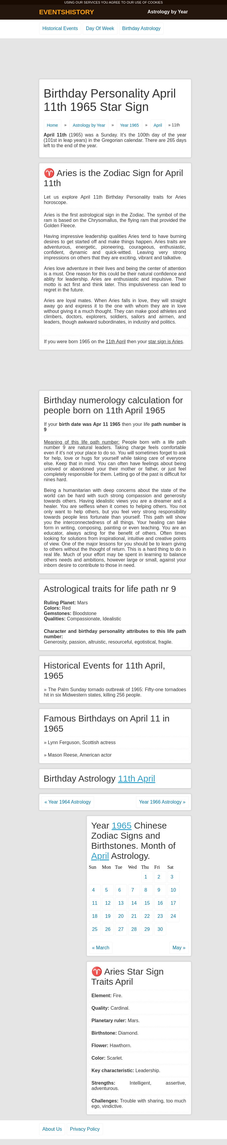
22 (147, 916)
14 (134, 903)
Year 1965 (129, 125)
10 (173, 890)
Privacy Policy (85, 1129)
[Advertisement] (113, 59)
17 (173, 903)
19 (108, 916)
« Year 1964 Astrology (68, 801)
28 (134, 929)
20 (121, 916)
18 (95, 916)
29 (147, 929)
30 (160, 929)
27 (121, 929)
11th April (136, 778)
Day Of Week (100, 28)
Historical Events (60, 28)
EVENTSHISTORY (66, 12)
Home (52, 125)
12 (108, 903)
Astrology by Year (168, 11)
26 (108, 929)
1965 (121, 825)
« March (100, 947)
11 (95, 903)
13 (121, 903)
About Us (52, 1129)
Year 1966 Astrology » (162, 801)
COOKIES (155, 2)
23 (160, 916)
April (158, 125)
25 (95, 929)
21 (134, 916)
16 (160, 903)
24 (173, 916)
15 (147, 903)
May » (179, 947)
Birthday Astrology (141, 28)
